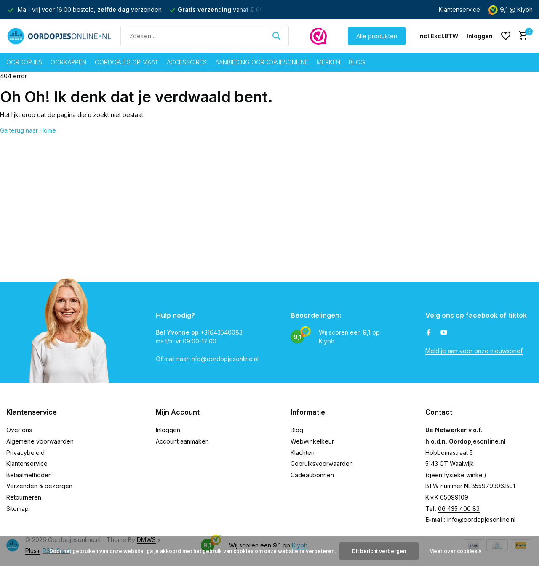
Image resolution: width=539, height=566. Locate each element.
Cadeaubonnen (312, 474)
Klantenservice (459, 9)
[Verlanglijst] (505, 35)
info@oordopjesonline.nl (481, 519)
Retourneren (23, 497)
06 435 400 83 (459, 508)
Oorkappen (68, 62)
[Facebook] (428, 333)
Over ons (19, 429)
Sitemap (17, 508)
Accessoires (187, 62)
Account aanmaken (182, 441)
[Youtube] (443, 333)
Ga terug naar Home (28, 130)
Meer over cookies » (455, 551)
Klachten (303, 452)
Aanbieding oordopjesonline (261, 62)
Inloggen (168, 429)
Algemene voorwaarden (40, 441)
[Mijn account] (480, 36)
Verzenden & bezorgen (39, 485)
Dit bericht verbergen (379, 551)
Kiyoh (525, 9)
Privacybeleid (25, 452)
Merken (328, 62)
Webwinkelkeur (312, 441)
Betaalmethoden (29, 474)
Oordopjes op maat (126, 62)
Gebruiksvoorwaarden (322, 463)
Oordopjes (24, 62)
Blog (357, 62)
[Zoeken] (204, 36)
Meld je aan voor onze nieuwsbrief (474, 350)
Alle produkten (376, 36)
